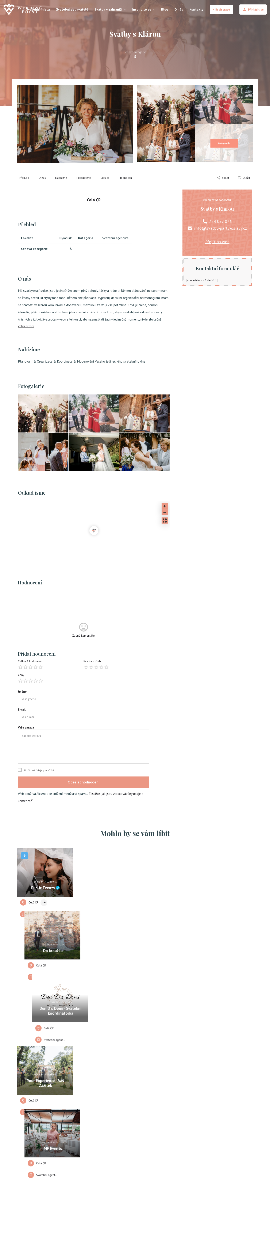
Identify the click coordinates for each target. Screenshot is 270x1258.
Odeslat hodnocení (83, 782)
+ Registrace (221, 9)
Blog (164, 9)
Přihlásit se (253, 9)
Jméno (22, 691)
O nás (178, 9)
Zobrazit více (26, 326)
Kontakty (196, 9)
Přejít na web (217, 241)
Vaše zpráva (26, 727)
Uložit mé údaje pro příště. (39, 770)
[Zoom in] (165, 506)
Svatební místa (38, 9)
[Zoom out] (165, 512)
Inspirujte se (141, 9)
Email (22, 709)
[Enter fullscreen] (165, 520)
